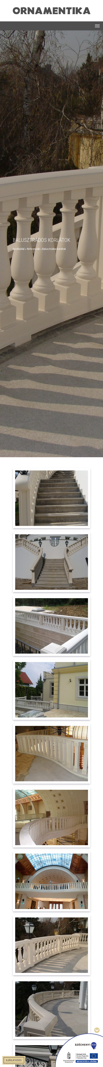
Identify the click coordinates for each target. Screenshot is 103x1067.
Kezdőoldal (19, 248)
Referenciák (33, 248)
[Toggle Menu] (97, 26)
